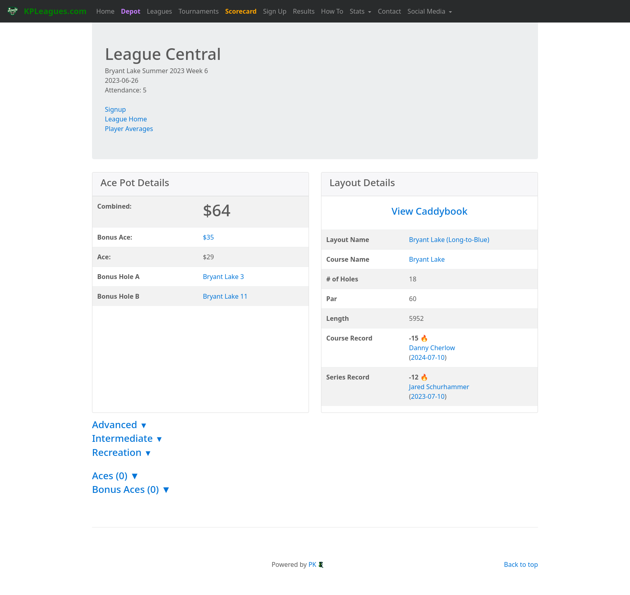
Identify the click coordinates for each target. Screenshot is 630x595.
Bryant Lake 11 (225, 296)
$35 (208, 237)
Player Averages (129, 128)
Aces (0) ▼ (115, 475)
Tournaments (198, 11)
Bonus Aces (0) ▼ (131, 489)
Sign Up (274, 11)
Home (105, 11)
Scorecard (240, 11)
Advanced (120, 424)
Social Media (427, 11)
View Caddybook (429, 210)
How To (332, 11)
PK (317, 564)
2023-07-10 (428, 396)
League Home (126, 119)
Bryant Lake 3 (223, 276)
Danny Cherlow (432, 347)
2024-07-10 (428, 357)
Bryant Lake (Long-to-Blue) (449, 239)
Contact (389, 11)
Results (304, 11)
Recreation (122, 452)
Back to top (521, 564)
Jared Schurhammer (439, 386)
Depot (130, 11)
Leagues (159, 11)
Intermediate (127, 438)
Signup (115, 109)
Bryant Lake (427, 259)
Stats (358, 11)
